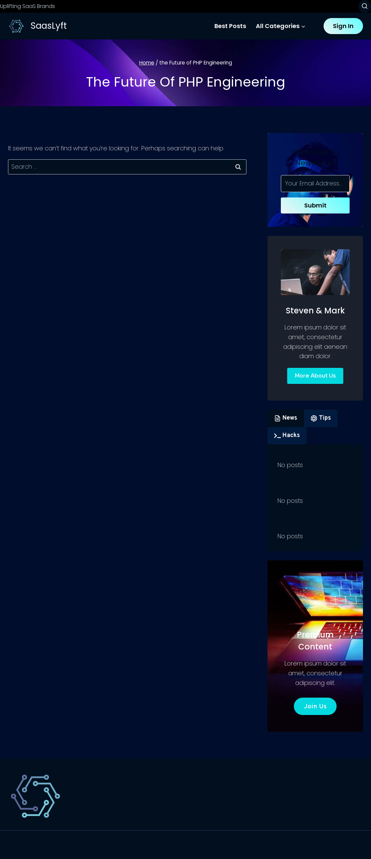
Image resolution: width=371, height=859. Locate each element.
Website (304, 794)
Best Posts (230, 26)
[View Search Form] (364, 6)
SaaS (228, 794)
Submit (315, 205)
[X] (343, 845)
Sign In (343, 26)
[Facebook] (328, 845)
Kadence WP (142, 844)
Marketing (342, 794)
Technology (263, 794)
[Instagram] (357, 845)
